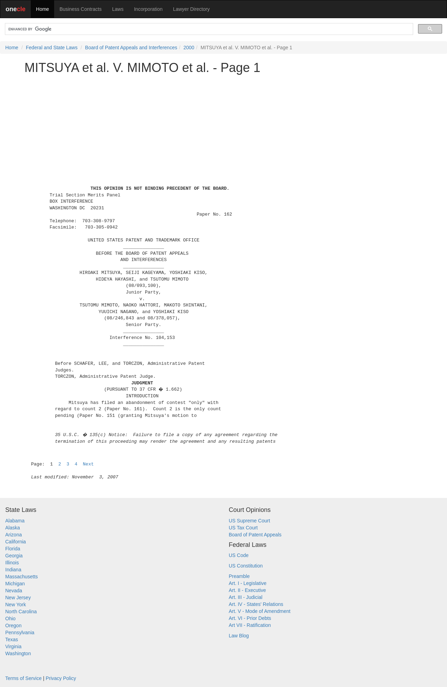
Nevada (13, 590)
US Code (239, 555)
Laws (118, 9)
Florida (12, 548)
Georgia (14, 555)
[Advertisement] (223, 128)
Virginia (13, 646)
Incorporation (148, 9)
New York (15, 604)
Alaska (12, 527)
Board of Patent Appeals (255, 534)
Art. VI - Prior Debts (250, 618)
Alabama (14, 520)
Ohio (10, 618)
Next (88, 464)
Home (42, 9)
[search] (208, 29)
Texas (11, 639)
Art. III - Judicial (245, 597)
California (15, 541)
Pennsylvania (19, 632)
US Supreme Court (249, 520)
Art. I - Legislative (247, 583)
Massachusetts (21, 576)
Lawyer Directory (191, 9)
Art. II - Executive (247, 590)
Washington (18, 653)
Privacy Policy (61, 678)
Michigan (15, 583)
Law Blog (239, 635)
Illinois (12, 562)
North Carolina (21, 611)
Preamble (239, 576)
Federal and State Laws (52, 47)
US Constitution (246, 566)
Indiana (13, 569)
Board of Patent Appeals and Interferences (131, 47)
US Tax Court (243, 527)
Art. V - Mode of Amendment (260, 611)
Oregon (13, 625)
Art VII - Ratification (250, 625)
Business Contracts (80, 9)
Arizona (13, 534)
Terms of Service (23, 678)
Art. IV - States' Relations (256, 604)
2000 (188, 47)
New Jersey (18, 597)
